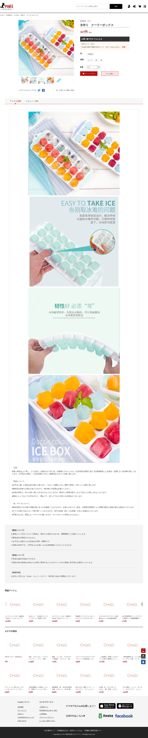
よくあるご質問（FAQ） (47, 721)
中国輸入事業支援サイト (93, 730)
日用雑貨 (9, 15)
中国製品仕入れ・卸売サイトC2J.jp (69, 730)
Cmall (2, 15)
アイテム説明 (15, 102)
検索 (116, 6)
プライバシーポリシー (46, 717)
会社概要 (20, 707)
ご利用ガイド (43, 707)
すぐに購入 (109, 74)
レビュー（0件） (33, 101)
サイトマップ (22, 710)
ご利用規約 (43, 714)
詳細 (123, 47)
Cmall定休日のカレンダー (26, 717)
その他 (16, 15)
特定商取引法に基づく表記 (48, 710)
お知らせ (20, 714)
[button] (142, 604)
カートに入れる (88, 73)
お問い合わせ (22, 721)
